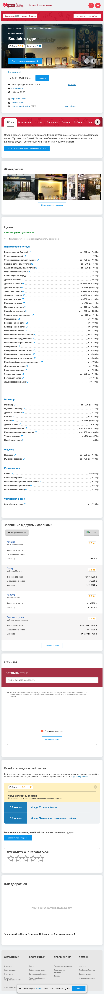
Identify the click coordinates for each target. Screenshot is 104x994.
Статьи (31, 966)
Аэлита (11, 594)
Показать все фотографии (52, 205)
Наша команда (10, 970)
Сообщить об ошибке (87, 970)
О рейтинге (8, 974)
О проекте (8, 966)
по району (93, 16)
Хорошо (79, 989)
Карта (91, 122)
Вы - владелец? (14, 72)
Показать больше (52, 645)
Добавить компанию (37, 970)
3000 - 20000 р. (90, 554)
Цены (24, 16)
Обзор (10, 122)
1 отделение (17, 88)
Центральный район (20, 106)
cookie (39, 988)
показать (42, 78)
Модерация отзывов (87, 978)
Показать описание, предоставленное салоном (27, 148)
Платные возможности (63, 966)
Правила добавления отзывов (37, 979)
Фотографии (24, 122)
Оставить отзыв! (52, 739)
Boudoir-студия (15, 617)
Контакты (82, 966)
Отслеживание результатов (59, 971)
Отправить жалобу (86, 974)
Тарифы (57, 976)
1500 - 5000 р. (91, 550)
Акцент (11, 542)
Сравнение (52, 122)
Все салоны (12, 16)
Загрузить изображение (38, 974)
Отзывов (32, 46)
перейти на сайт (18, 99)
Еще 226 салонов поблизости (25, 61)
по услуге (80, 16)
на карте (72, 84)
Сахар (10, 568)
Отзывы (32, 16)
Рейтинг (78, 122)
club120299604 (18, 102)
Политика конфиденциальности (12, 979)
